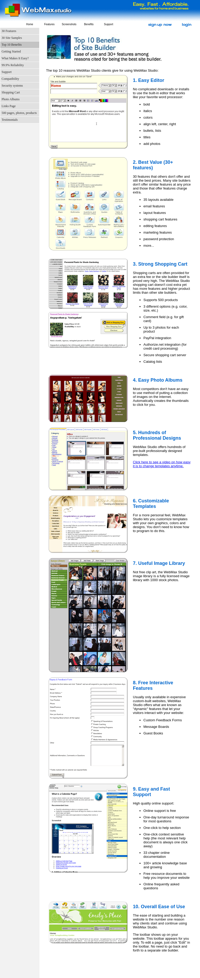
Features (49, 24)
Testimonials (10, 120)
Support (108, 24)
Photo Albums (10, 99)
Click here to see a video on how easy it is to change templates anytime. (162, 464)
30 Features (9, 31)
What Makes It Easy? (15, 58)
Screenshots (69, 24)
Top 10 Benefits (12, 44)
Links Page (9, 106)
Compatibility (10, 79)
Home (29, 24)
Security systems (12, 85)
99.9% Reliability (13, 65)
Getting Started (11, 51)
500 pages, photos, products (19, 113)
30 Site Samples (12, 38)
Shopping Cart (11, 92)
